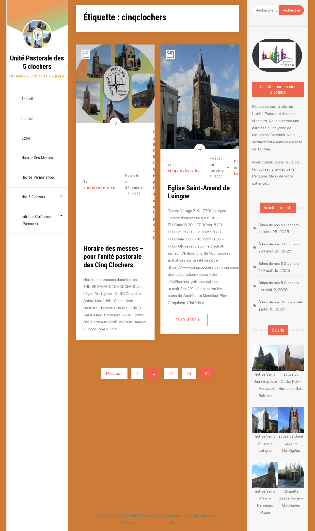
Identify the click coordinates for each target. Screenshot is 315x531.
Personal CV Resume (152, 522)
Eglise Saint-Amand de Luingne (199, 192)
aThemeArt (185, 522)
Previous (114, 373)
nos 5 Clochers (33, 197)
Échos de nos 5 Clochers (278, 224)
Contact (27, 118)
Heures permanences (38, 177)
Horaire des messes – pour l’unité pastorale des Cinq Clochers (113, 256)
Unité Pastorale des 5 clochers (37, 62)
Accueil (27, 99)
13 (189, 373)
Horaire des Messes (37, 157)
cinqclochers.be (99, 188)
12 (171, 373)
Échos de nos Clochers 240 (280, 302)
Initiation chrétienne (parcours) (36, 220)
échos (26, 138)
